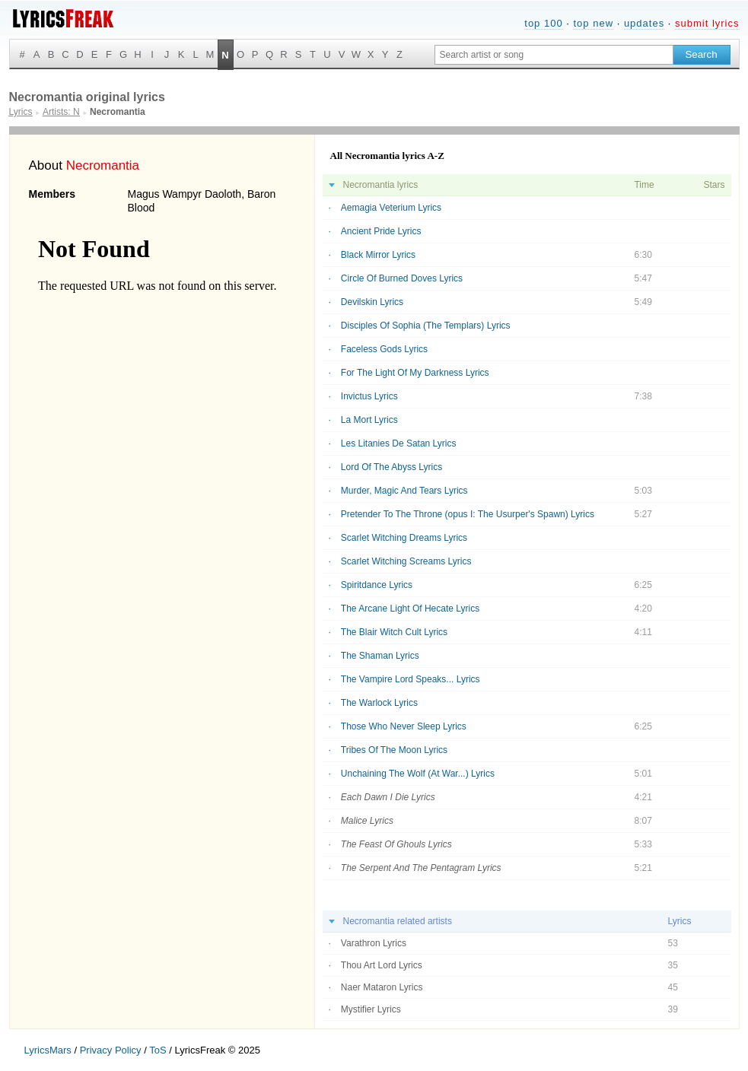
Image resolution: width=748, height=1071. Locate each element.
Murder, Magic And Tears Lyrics (404, 490)
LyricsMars (48, 1050)
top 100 (543, 23)
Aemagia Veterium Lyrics (391, 207)
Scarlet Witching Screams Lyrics (406, 561)
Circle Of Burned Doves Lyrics (402, 278)
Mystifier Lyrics (371, 1009)
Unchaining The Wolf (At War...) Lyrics (418, 773)
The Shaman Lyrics (380, 655)
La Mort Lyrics (369, 420)
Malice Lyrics (367, 820)
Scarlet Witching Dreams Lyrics (404, 537)
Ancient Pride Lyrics (381, 231)
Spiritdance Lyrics (376, 585)
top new (593, 23)
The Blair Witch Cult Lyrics (394, 632)
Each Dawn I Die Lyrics (388, 797)
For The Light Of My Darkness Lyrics (415, 372)
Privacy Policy (111, 1050)
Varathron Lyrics (373, 943)
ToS (157, 1050)
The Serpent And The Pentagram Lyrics (421, 868)
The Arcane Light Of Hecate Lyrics (410, 608)
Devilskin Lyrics (372, 302)
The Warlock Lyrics (379, 703)
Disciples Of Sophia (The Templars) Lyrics (426, 325)
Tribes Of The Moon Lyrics (394, 750)
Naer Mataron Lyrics (382, 987)
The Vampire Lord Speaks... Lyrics (410, 679)
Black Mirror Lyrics (378, 254)
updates (644, 23)
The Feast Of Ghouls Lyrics (396, 844)
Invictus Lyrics (369, 396)
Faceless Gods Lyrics (384, 349)
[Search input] (553, 55)
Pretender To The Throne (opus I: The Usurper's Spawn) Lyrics (467, 514)
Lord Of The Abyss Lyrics (391, 467)
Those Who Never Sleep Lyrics (403, 726)
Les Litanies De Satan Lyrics (399, 443)
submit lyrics (707, 23)
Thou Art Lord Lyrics (381, 965)
